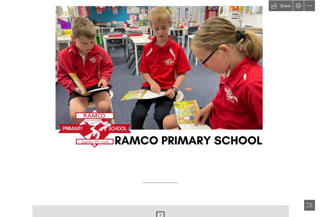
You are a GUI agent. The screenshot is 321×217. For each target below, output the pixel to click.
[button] (281, 5)
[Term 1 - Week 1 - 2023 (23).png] (160, 80)
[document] (160, 108)
